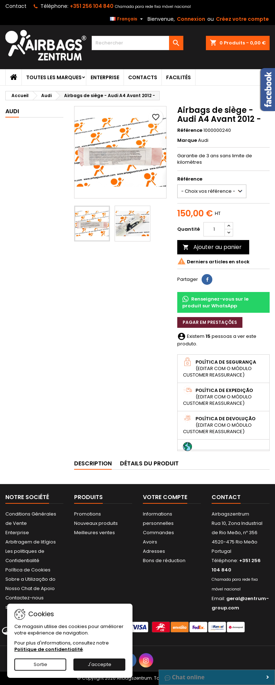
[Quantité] (214, 229)
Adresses (154, 551)
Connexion (191, 19)
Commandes (158, 532)
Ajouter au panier (212, 247)
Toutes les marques (54, 77)
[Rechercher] (137, 43)
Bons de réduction (164, 560)
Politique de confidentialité (48, 649)
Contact (15, 6)
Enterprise (105, 77)
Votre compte (165, 497)
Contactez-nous (24, 597)
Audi (12, 111)
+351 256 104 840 (92, 6)
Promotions (87, 514)
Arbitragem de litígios (30, 541)
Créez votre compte (242, 19)
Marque (187, 140)
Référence (189, 130)
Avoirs (150, 541)
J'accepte (99, 664)
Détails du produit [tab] (149, 463)
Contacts (142, 77)
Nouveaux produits (96, 523)
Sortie (40, 664)
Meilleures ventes (94, 532)
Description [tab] (93, 463)
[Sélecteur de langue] (127, 19)
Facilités (178, 77)
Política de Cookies (27, 569)
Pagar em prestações (210, 322)
